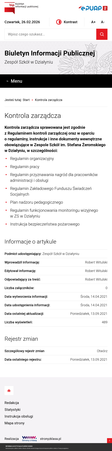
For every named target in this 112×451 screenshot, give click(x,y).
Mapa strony (14, 423)
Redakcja (12, 403)
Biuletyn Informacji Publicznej (50, 53)
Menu (14, 81)
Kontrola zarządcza (33, 115)
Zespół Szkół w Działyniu (29, 62)
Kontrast (66, 22)
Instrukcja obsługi (19, 416)
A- (103, 22)
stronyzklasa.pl (41, 438)
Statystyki (12, 409)
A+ (93, 22)
